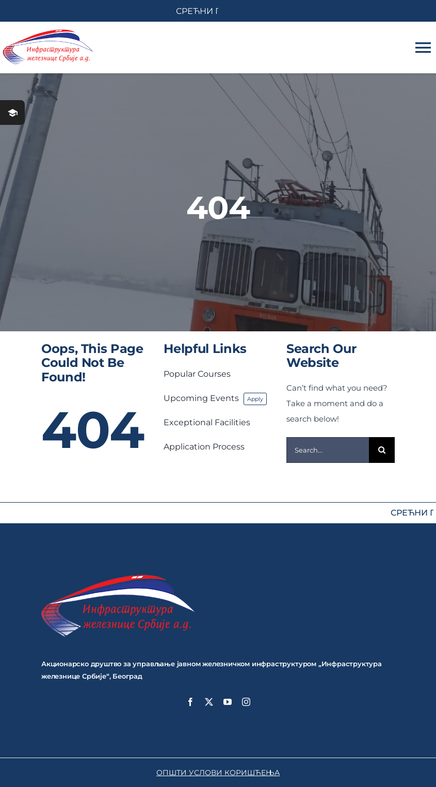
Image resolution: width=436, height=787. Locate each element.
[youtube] (227, 702)
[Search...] (327, 450)
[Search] (382, 450)
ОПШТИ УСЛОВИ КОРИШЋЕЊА (218, 772)
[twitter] (209, 702)
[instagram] (246, 702)
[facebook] (190, 702)
